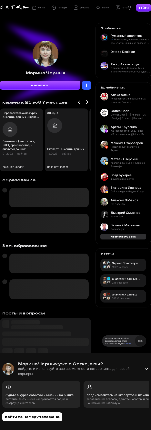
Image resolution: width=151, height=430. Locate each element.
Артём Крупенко (124, 127)
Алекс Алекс (120, 95)
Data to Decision (123, 52)
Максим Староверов (127, 143)
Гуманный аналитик (126, 36)
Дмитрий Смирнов (125, 213)
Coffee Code (120, 111)
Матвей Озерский (124, 159)
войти (143, 8)
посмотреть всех (123, 236)
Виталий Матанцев (125, 225)
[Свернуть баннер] (146, 369)
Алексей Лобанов (124, 200)
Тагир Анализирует (126, 64)
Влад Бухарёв (121, 175)
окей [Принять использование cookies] (140, 340)
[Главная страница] (14, 7)
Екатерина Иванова (126, 188)
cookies (127, 343)
